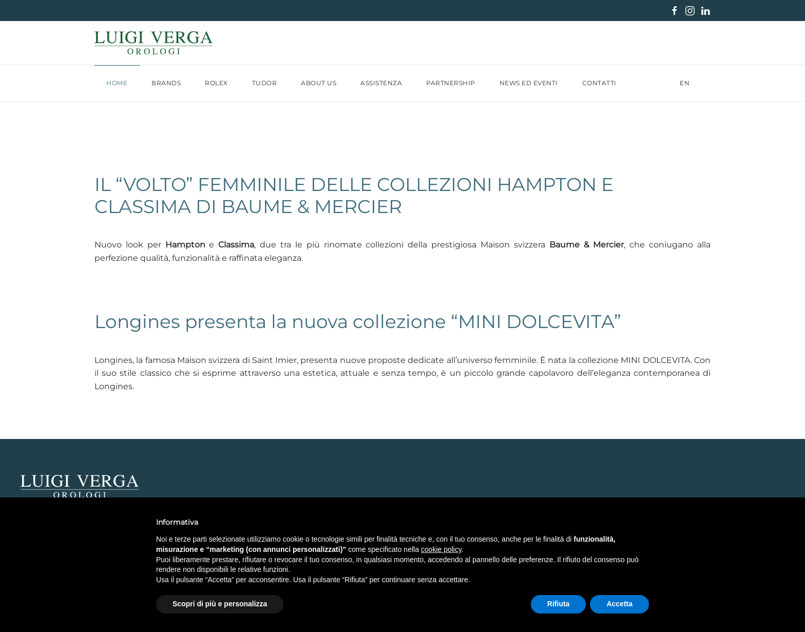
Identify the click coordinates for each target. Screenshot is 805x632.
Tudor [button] (264, 83)
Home (116, 83)
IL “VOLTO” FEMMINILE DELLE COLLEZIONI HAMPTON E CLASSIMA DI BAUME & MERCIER (354, 195)
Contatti (599, 83)
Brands (166, 83)
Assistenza (381, 83)
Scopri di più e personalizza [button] (219, 604)
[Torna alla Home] (153, 42)
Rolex (216, 83)
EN (685, 83)
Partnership (450, 83)
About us (318, 83)
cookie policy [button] (441, 549)
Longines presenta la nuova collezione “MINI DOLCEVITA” (357, 321)
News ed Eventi (529, 83)
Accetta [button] (619, 604)
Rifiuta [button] (558, 604)
